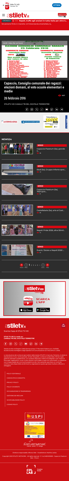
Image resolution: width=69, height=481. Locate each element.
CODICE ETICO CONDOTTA (16, 378)
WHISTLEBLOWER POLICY (16, 400)
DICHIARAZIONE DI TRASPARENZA (19, 391)
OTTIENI (56, 5)
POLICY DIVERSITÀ (13, 387)
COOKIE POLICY (12, 404)
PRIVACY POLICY (13, 382)
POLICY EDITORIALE (14, 373)
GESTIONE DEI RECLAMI (15, 395)
